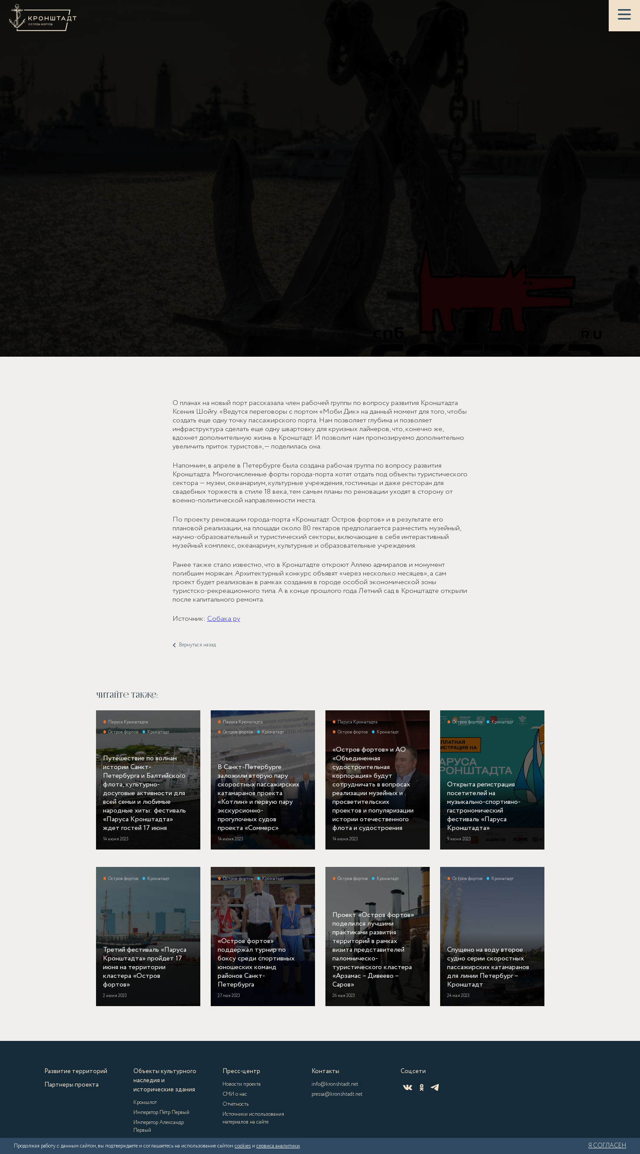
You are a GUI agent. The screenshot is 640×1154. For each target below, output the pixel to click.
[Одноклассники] (421, 1087)
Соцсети (413, 1071)
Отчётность (235, 1104)
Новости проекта (241, 1084)
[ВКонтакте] (408, 1087)
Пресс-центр (241, 1071)
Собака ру (223, 630)
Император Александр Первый (158, 1126)
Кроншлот (145, 1102)
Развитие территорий (75, 1071)
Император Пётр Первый (161, 1112)
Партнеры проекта (71, 1084)
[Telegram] (435, 1087)
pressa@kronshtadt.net (337, 1094)
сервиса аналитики (278, 1146)
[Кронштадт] (43, 17)
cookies (243, 1146)
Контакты (325, 1071)
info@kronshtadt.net (335, 1084)
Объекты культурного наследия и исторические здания (164, 1080)
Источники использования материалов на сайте (253, 1118)
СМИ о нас (234, 1094)
